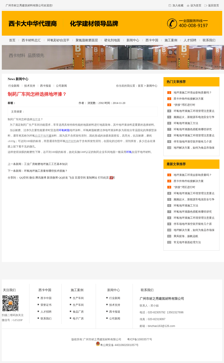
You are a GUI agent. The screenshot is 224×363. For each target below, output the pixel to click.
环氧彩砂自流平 (58, 40)
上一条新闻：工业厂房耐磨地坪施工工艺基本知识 (38, 164)
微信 (32, 177)
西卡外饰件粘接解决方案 (189, 98)
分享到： (13, 177)
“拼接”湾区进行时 (184, 104)
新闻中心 (133, 40)
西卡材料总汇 (31, 40)
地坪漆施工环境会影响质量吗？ (193, 92)
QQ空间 (24, 177)
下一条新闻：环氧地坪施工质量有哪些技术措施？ (38, 170)
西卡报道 (45, 85)
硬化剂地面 (112, 40)
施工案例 (171, 40)
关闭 (112, 177)
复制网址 (91, 177)
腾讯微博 (40, 177)
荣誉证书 (46, 305)
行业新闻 (13, 85)
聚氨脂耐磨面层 (87, 40)
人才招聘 (190, 40)
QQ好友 (63, 177)
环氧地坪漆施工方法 (186, 123)
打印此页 (103, 177)
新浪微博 (52, 177)
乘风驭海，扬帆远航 (186, 236)
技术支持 (29, 85)
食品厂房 (78, 311)
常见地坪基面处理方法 (187, 242)
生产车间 (78, 298)
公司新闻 (61, 85)
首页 (12, 40)
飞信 (71, 177)
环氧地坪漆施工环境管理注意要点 (194, 111)
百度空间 (80, 177)
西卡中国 (152, 40)
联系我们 (209, 40)
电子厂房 (78, 318)
